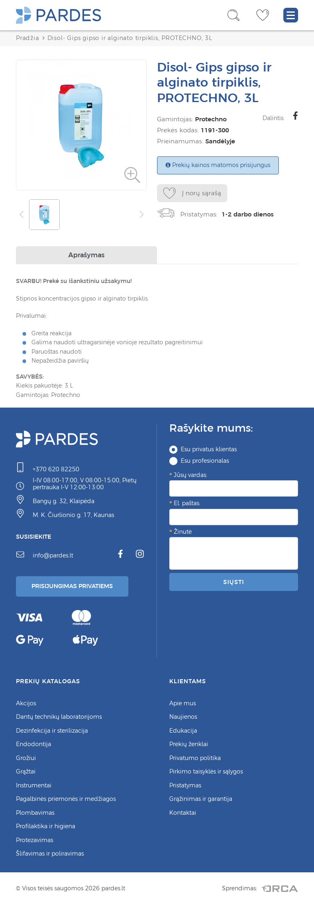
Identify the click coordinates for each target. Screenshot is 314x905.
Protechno (211, 119)
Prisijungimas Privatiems (72, 586)
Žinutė (183, 531)
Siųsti (233, 582)
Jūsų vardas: (190, 475)
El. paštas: (187, 503)
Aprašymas (86, 255)
